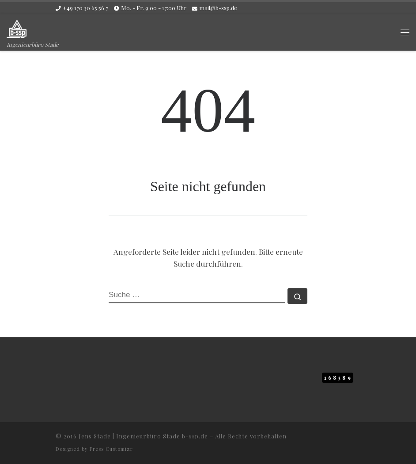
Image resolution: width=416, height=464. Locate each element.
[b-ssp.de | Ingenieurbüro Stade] (16, 27)
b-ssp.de (195, 436)
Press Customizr (111, 448)
